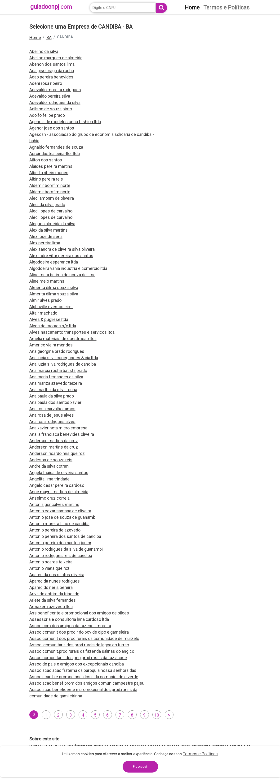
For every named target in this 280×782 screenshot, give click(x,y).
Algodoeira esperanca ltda (53, 261)
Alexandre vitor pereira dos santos (61, 255)
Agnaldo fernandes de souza (56, 147)
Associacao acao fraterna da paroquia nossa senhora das (82, 670)
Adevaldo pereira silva (49, 96)
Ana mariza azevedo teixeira (55, 383)
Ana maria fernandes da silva (56, 376)
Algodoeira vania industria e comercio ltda (68, 268)
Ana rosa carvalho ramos (52, 408)
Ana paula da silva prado (51, 395)
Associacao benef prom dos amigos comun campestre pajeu (86, 683)
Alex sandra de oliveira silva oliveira (62, 249)
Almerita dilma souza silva (53, 287)
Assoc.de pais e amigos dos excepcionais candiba (76, 663)
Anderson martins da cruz (53, 440)
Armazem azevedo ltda (51, 606)
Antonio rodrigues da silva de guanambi (66, 549)
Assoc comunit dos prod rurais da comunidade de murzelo (84, 638)
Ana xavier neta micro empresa (58, 427)
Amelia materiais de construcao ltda (63, 338)
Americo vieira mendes (51, 344)
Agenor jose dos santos (51, 127)
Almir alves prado (45, 300)
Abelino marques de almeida (55, 57)
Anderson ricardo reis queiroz (57, 453)
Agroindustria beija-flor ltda (54, 153)
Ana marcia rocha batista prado (58, 370)
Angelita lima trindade (49, 478)
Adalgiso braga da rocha (51, 70)
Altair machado (43, 313)
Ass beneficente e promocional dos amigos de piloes (79, 612)
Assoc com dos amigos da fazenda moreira (70, 625)
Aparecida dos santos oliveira (56, 574)
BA (49, 37)
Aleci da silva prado (47, 204)
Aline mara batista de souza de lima (62, 274)
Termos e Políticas (200, 753)
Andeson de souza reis (50, 459)
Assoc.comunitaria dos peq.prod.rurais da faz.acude (78, 657)
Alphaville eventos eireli (51, 306)
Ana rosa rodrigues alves (52, 421)
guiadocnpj (51, 6)
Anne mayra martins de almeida (58, 491)
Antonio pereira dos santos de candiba (65, 536)
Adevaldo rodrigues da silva (54, 102)
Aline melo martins (46, 281)
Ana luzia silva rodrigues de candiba (62, 364)
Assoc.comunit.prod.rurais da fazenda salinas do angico (81, 651)
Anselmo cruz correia (49, 498)
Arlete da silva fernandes (52, 600)
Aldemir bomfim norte (49, 185)
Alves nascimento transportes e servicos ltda (72, 332)
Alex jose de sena (45, 236)
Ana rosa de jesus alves (51, 415)
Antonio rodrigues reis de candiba (60, 555)
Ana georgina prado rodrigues (56, 351)
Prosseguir (140, 766)
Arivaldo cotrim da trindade (54, 593)
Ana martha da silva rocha (53, 389)
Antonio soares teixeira (50, 561)
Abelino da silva (43, 51)
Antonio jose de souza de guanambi (62, 517)
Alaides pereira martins (50, 166)
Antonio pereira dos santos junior (60, 542)
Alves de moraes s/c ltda (52, 325)
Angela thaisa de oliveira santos (58, 472)
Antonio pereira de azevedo (54, 529)
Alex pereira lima (44, 242)
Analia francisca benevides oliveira (61, 434)
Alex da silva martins (48, 230)
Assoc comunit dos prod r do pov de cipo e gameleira (79, 632)
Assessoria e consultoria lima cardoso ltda (69, 619)
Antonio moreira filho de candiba (59, 523)
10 (156, 715)
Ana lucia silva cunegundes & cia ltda (63, 357)
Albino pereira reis (46, 179)
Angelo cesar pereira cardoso (56, 485)
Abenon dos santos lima (52, 64)
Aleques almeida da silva (52, 223)
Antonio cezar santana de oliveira (60, 510)
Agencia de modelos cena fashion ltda (65, 121)
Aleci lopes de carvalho (50, 210)
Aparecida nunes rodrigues (54, 581)
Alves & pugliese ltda (48, 319)
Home (35, 37)
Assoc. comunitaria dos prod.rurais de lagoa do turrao (79, 644)
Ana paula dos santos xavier (55, 402)
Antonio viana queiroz (49, 568)
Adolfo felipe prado (47, 115)
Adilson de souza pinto (50, 108)
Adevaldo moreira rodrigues (55, 89)
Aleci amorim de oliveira (51, 198)
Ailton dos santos (45, 159)
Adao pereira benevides (51, 76)
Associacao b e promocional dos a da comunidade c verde (83, 676)
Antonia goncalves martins (54, 504)
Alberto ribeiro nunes (48, 172)
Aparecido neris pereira (51, 587)
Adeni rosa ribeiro (45, 83)
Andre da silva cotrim (49, 466)
